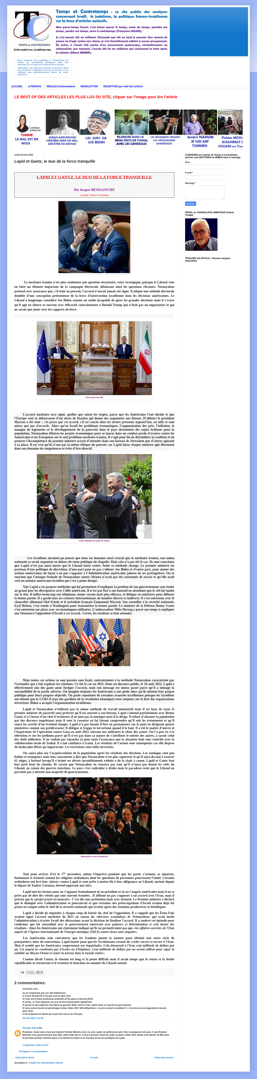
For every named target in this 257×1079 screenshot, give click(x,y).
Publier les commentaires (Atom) (46, 1063)
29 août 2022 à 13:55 (32, 1018)
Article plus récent (24, 1057)
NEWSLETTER (89, 86)
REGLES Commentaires (61, 86)
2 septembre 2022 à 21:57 (35, 1045)
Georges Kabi (29, 1028)
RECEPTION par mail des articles (123, 86)
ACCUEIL (17, 86)
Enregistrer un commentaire (33, 1051)
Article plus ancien (163, 1057)
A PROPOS (34, 86)
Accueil (94, 1057)
